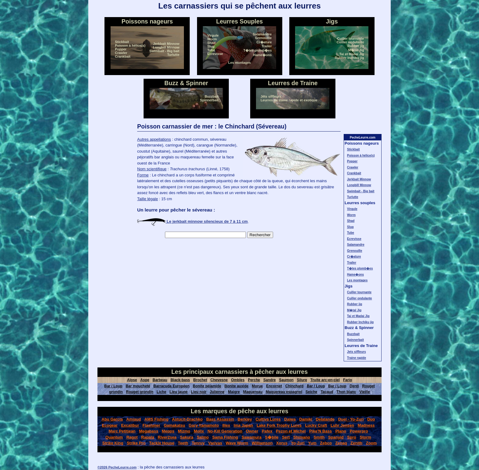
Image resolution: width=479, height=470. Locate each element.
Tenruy (198, 443)
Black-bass (180, 380)
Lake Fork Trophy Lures (279, 425)
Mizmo (184, 431)
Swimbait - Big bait (164, 51)
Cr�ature (264, 42)
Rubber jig (355, 46)
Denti (354, 386)
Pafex (267, 431)
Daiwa (290, 419)
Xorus (281, 443)
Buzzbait (211, 96)
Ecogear (110, 425)
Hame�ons (262, 55)
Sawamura (251, 437)
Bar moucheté (138, 386)
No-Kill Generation (224, 431)
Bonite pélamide (207, 386)
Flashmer (151, 425)
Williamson (262, 443)
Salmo (203, 437)
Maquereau (252, 392)
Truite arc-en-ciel (325, 380)
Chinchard (294, 386)
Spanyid (336, 437)
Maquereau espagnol (284, 392)
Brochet (200, 380)
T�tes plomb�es (257, 50)
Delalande (325, 419)
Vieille (364, 392)
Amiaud (133, 419)
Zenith (356, 443)
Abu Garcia (112, 419)
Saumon (286, 380)
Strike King (112, 443)
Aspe (144, 380)
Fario (347, 380)
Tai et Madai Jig (351, 54)
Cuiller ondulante (350, 42)
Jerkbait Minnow (166, 43)
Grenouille (263, 38)
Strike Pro (136, 443)
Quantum (114, 437)
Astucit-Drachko (187, 419)
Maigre (234, 392)
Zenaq (341, 443)
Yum (312, 443)
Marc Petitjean (121, 431)
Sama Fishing (225, 437)
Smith (318, 437)
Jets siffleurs (271, 96)
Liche (161, 392)
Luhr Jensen (342, 425)
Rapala (147, 437)
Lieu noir (199, 392)
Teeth (183, 443)
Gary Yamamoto (204, 425)
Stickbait (122, 42)
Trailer (266, 46)
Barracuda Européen (171, 386)
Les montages (239, 62)
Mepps (168, 431)
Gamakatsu (174, 425)
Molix (199, 431)
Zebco (326, 443)
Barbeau (160, 380)
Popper (120, 49)
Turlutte (173, 54)
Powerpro (359, 431)
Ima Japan (243, 425)
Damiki (305, 419)
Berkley (245, 419)
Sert (286, 437)
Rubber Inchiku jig (349, 58)
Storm (365, 437)
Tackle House (161, 443)
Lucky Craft (316, 425)
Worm (212, 39)
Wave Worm (237, 443)
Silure (302, 380)
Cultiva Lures (267, 419)
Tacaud (327, 392)
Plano (340, 431)
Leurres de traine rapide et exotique (289, 100)
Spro (351, 437)
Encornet (274, 386)
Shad (211, 43)
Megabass (148, 431)
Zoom (371, 443)
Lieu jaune (179, 392)
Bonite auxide (237, 386)
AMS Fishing (156, 419)
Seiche (311, 392)
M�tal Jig (356, 50)
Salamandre (262, 34)
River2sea (167, 437)
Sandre (269, 380)
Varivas (215, 443)
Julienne (217, 392)
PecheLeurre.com (362, 137)
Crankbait (122, 56)
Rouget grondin (139, 392)
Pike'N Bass (320, 431)
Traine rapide (356, 358)
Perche (254, 380)
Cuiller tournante (350, 38)
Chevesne (219, 380)
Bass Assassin (220, 419)
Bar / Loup (113, 386)
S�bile (271, 437)
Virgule (213, 35)
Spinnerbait (209, 100)
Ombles (237, 380)
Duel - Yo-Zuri (351, 419)
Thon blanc (346, 392)
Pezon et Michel (291, 431)
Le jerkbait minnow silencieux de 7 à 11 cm (192, 221)
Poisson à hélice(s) (130, 45)
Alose (132, 380)
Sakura (186, 437)
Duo (371, 419)
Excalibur (130, 425)
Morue (257, 386)
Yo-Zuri (298, 443)
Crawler (121, 53)
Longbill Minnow (166, 47)
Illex (226, 425)
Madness (366, 425)
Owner (252, 431)
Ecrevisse (215, 54)
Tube (211, 50)
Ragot (132, 437)
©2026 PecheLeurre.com (117, 467)
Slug (211, 46)
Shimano (301, 437)
